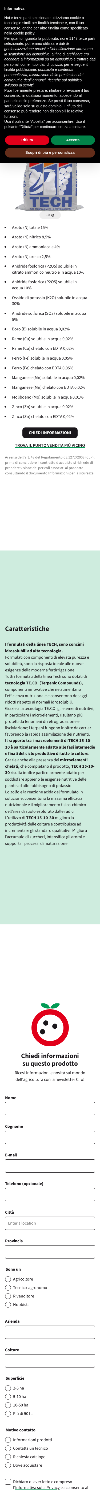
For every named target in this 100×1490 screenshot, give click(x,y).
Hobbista (21, 1305)
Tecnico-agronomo (30, 1288)
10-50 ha (20, 1405)
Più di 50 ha (23, 1414)
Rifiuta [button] (27, 140)
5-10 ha (19, 1397)
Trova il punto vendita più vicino (50, 445)
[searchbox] (9, 1361)
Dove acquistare (27, 1465)
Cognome (14, 1126)
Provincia (14, 1241)
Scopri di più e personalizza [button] (49, 152)
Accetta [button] (73, 140)
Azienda (12, 1321)
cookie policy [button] (23, 33)
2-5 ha (18, 1388)
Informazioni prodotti (32, 1440)
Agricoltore (23, 1279)
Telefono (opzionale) (24, 1184)
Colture (12, 1350)
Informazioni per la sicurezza (71, 473)
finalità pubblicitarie (20, 69)
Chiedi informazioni (50, 433)
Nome (10, 1098)
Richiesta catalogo (29, 1457)
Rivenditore (23, 1296)
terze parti (87, 38)
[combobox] (50, 1360)
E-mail (11, 1155)
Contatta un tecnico (30, 1448)
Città (9, 1212)
